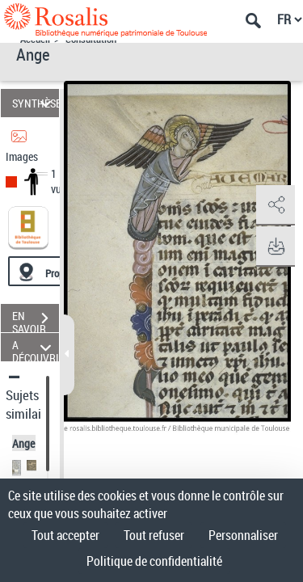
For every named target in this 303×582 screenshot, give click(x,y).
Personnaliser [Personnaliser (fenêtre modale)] (243, 535)
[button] (275, 205)
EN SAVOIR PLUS (35, 320)
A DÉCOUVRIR (35, 347)
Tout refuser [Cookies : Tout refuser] (154, 535)
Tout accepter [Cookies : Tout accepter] (65, 535)
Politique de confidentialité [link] (154, 561)
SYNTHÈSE (35, 103)
